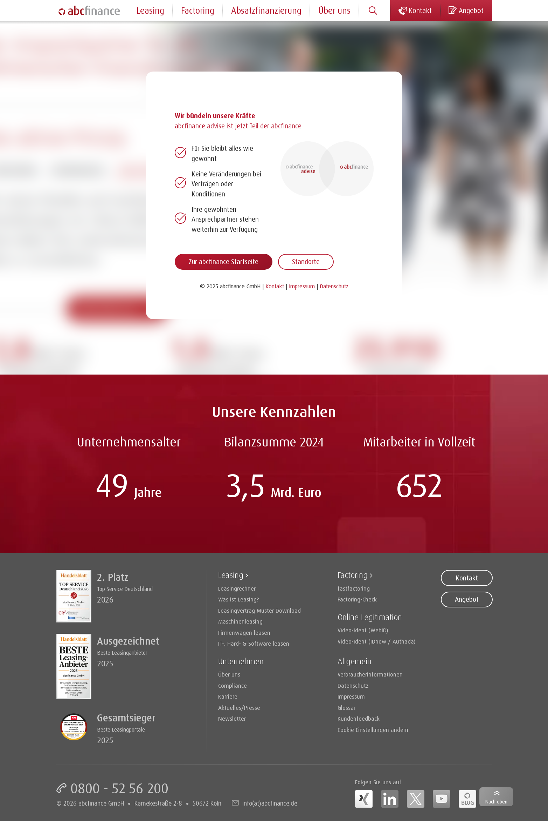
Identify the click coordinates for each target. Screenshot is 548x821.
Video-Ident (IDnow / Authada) (377, 641)
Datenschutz (353, 685)
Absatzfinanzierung (266, 10)
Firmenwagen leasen (244, 632)
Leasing (150, 10)
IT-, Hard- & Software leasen (253, 643)
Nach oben (496, 802)
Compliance (232, 685)
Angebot (467, 599)
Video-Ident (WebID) (363, 630)
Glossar (346, 707)
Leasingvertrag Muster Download (259, 610)
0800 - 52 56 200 (119, 788)
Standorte (306, 261)
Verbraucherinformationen (370, 674)
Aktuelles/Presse (239, 707)
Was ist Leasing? (238, 599)
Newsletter (232, 718)
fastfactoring (354, 588)
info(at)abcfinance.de (269, 803)
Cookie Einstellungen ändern (373, 729)
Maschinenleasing (240, 621)
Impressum (351, 696)
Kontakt (467, 578)
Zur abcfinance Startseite (223, 261)
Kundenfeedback (359, 718)
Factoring (197, 10)
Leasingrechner (237, 588)
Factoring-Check (357, 599)
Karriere (227, 696)
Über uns (334, 10)
